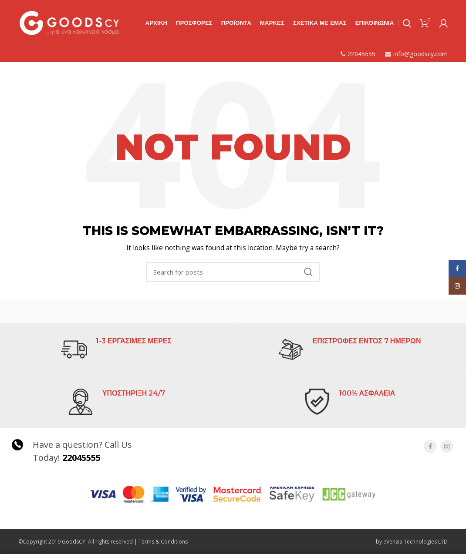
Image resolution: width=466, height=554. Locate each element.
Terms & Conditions (163, 541)
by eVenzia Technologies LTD (412, 541)
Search (308, 272)
